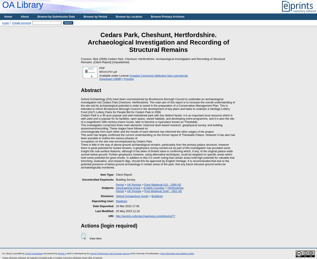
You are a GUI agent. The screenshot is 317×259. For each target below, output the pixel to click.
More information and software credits (177, 253)
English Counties (153, 188)
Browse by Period (95, 16)
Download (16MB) (110, 79)
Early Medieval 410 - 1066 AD (162, 184)
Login (5, 23)
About (25, 16)
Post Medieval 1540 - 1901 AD (163, 191)
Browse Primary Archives (167, 16)
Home (8, 16)
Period (120, 184)
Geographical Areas (128, 188)
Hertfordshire (176, 188)
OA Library (22, 5)
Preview (129, 79)
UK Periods (134, 184)
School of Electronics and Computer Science (110, 253)
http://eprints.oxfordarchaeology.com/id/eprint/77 (145, 216)
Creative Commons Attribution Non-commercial (159, 75)
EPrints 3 (62, 253)
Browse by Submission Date (56, 16)
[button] (83, 236)
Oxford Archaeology (34, 253)
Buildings (157, 196)
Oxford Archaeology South (132, 196)
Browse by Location (129, 16)
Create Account (21, 23)
